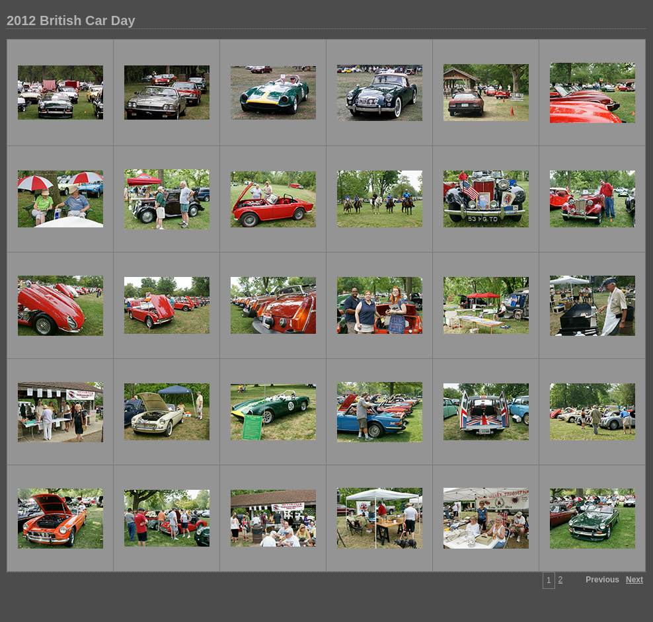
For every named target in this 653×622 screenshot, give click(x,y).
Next (634, 579)
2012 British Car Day (71, 20)
